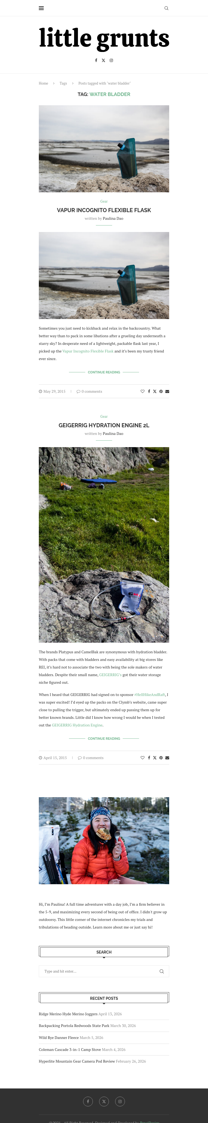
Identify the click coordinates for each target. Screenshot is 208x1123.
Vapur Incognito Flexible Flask (104, 210)
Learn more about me (111, 927)
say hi (146, 927)
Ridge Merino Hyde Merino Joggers (68, 1013)
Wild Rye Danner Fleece (59, 1037)
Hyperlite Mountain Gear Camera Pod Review (77, 1061)
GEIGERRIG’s (110, 674)
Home (43, 83)
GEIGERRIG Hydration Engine (77, 725)
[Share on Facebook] (149, 391)
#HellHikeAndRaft (149, 694)
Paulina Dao (113, 218)
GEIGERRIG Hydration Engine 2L (104, 425)
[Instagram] (111, 60)
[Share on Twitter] (155, 391)
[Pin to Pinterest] (161, 391)
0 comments (89, 391)
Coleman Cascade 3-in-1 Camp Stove (70, 1049)
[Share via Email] (167, 391)
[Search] (166, 8)
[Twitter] (103, 60)
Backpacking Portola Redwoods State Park (74, 1025)
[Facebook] (96, 60)
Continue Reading (104, 372)
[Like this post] (142, 391)
